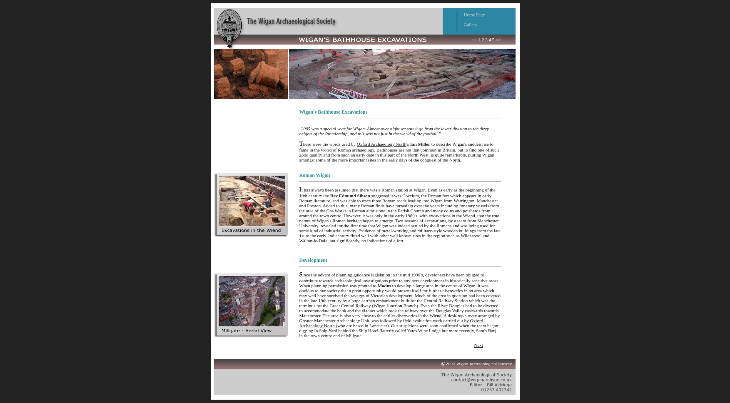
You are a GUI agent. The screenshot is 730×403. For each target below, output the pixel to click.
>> (498, 39)
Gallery (471, 24)
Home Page (474, 14)
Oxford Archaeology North (381, 144)
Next (478, 345)
